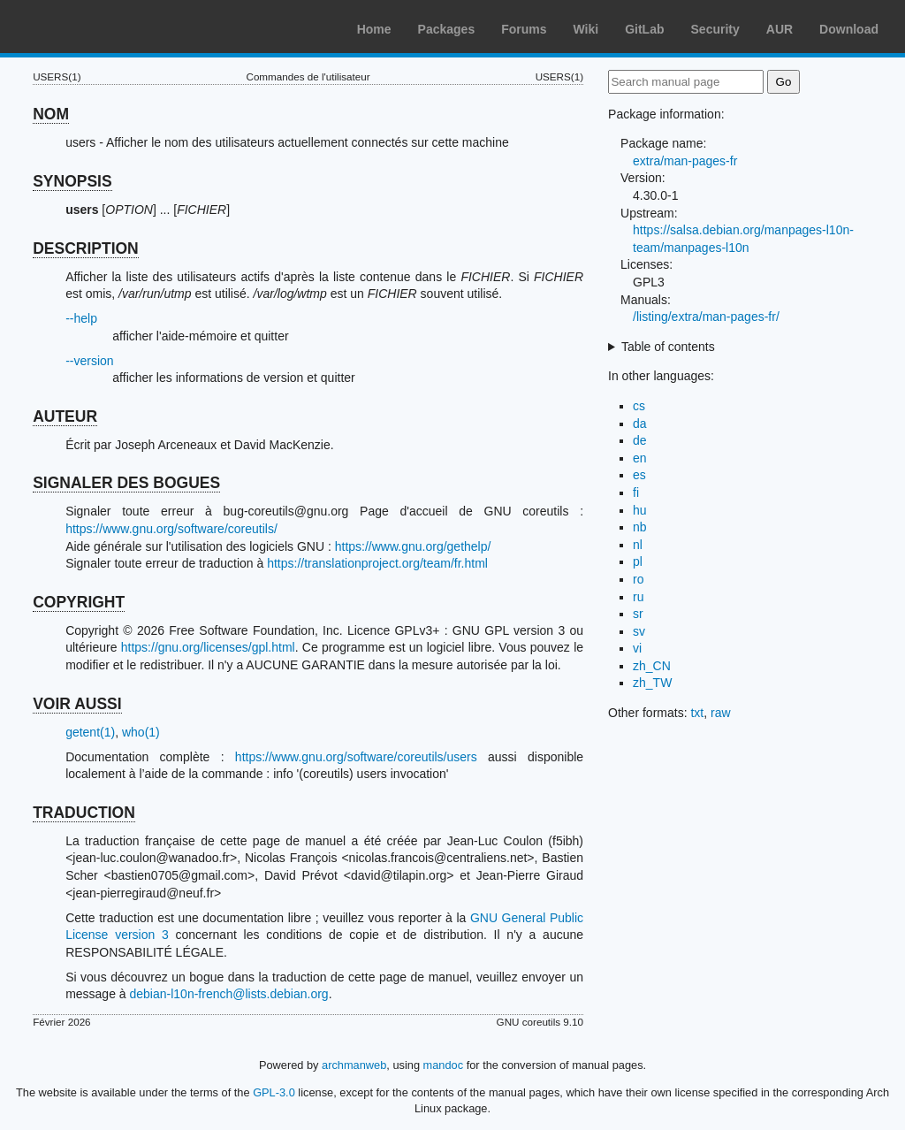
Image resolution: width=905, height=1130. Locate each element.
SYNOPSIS (72, 181)
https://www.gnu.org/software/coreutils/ (171, 529)
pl (638, 561)
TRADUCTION (84, 812)
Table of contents (668, 347)
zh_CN (652, 666)
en (640, 458)
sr (638, 614)
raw (721, 713)
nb (640, 527)
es (639, 475)
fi (636, 492)
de (640, 440)
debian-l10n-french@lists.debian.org (229, 994)
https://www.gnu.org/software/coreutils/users (356, 757)
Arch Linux (97, 26)
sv (639, 631)
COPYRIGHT (79, 602)
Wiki (586, 29)
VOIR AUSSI (77, 704)
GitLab (644, 29)
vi (637, 648)
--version (89, 361)
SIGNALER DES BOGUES (126, 483)
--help (81, 318)
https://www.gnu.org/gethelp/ (413, 546)
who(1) (141, 732)
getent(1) (90, 732)
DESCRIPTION (86, 248)
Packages (446, 29)
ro (638, 579)
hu (640, 510)
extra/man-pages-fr (685, 161)
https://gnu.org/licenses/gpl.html (208, 647)
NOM (51, 114)
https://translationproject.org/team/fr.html (377, 563)
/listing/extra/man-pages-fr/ (706, 316)
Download (848, 29)
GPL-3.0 (274, 1092)
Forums (523, 29)
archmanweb (354, 1065)
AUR (779, 29)
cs (639, 406)
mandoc (443, 1065)
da (640, 423)
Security (715, 29)
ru (638, 597)
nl (638, 545)
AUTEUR (65, 416)
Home (374, 29)
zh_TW (652, 683)
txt (696, 713)
